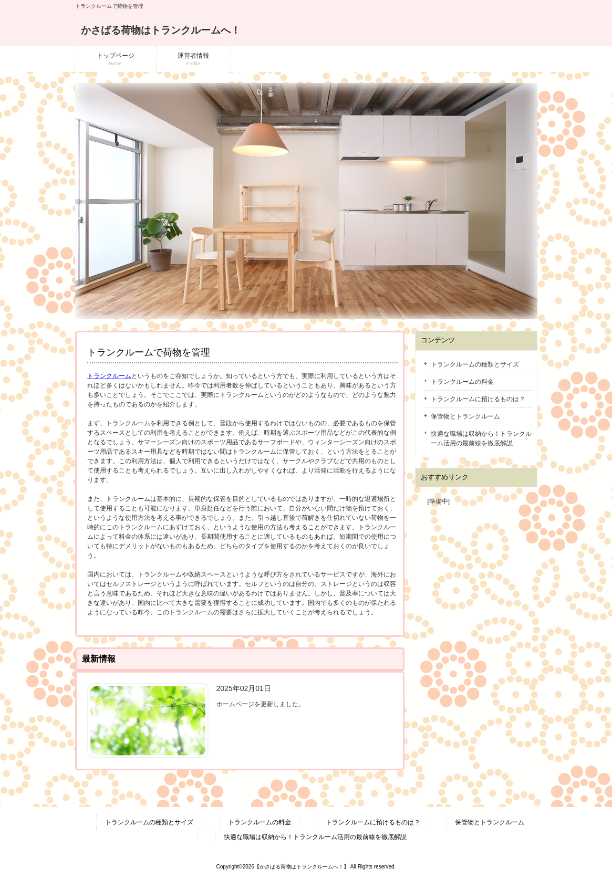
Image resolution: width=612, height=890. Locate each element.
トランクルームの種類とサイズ (475, 364)
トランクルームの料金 (462, 381)
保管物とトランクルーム (465, 416)
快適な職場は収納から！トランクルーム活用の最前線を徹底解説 (481, 438)
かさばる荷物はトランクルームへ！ (161, 30)
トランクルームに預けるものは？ (478, 399)
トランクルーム (109, 376)
